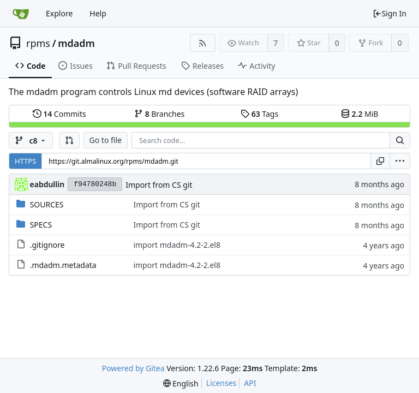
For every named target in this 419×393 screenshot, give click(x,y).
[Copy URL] (380, 161)
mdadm (76, 43)
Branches (159, 114)
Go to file (105, 140)
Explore (59, 13)
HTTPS (25, 161)
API (250, 383)
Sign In (389, 13)
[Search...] (400, 140)
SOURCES (47, 204)
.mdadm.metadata (63, 265)
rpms (38, 43)
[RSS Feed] (203, 43)
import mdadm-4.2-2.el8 (176, 245)
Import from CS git (158, 185)
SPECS (41, 224)
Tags (259, 114)
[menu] (400, 161)
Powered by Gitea (133, 368)
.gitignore (47, 245)
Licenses (221, 383)
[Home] (20, 13)
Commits (59, 114)
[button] (69, 140)
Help (97, 13)
